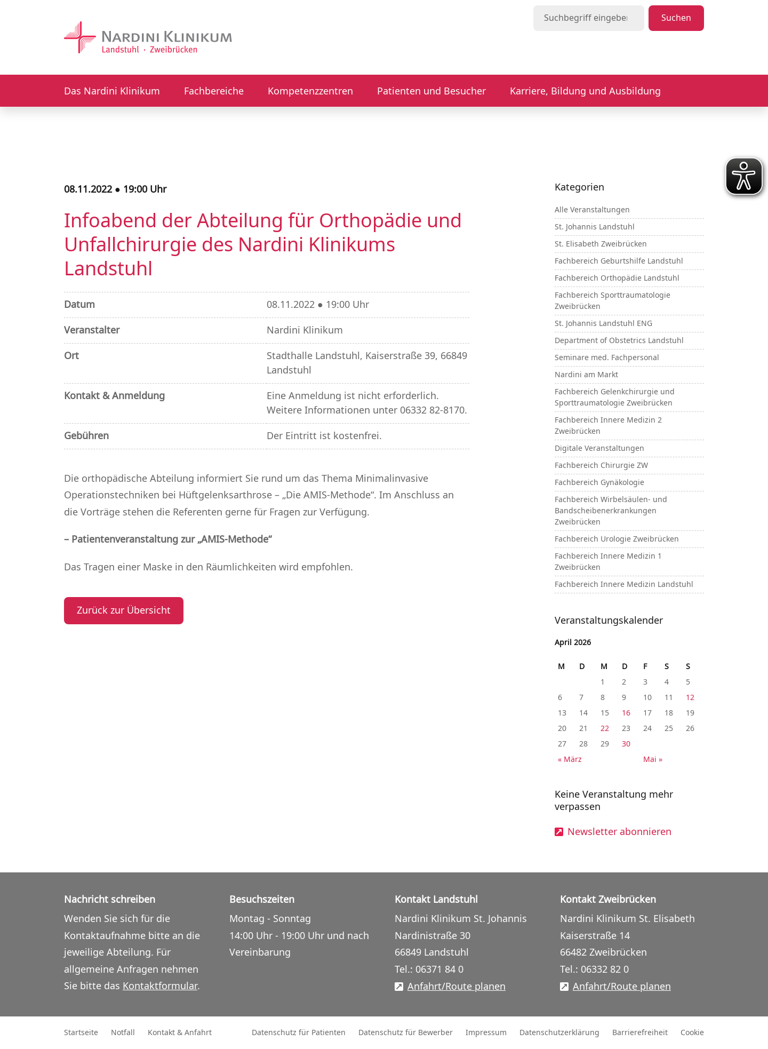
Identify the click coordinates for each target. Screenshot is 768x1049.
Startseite (81, 1032)
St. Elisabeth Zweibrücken (601, 244)
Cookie (692, 1032)
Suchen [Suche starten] (676, 18)
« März (570, 759)
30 (626, 744)
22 (605, 728)
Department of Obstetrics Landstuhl (619, 340)
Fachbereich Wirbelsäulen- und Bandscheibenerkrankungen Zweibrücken (611, 511)
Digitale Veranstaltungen (599, 448)
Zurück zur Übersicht (124, 610)
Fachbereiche (214, 91)
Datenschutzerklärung (559, 1032)
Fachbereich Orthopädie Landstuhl (617, 278)
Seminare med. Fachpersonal (607, 357)
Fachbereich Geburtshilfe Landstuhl (619, 261)
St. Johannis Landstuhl (595, 227)
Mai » (652, 759)
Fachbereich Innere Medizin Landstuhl (624, 584)
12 (690, 697)
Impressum (486, 1032)
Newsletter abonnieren (619, 832)
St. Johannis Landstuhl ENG (603, 323)
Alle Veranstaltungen (592, 210)
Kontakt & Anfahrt (180, 1032)
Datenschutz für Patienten (299, 1032)
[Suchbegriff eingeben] (588, 18)
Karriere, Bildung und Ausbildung (585, 91)
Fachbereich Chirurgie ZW (601, 465)
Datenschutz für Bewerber (405, 1032)
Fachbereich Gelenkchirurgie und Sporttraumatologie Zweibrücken (615, 397)
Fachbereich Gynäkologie (599, 482)
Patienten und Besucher (431, 91)
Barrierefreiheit (640, 1032)
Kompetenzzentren (310, 91)
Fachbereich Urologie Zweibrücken (617, 539)
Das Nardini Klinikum (112, 91)
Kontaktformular (160, 986)
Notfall (123, 1032)
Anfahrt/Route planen (456, 987)
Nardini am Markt (586, 374)
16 (626, 713)
